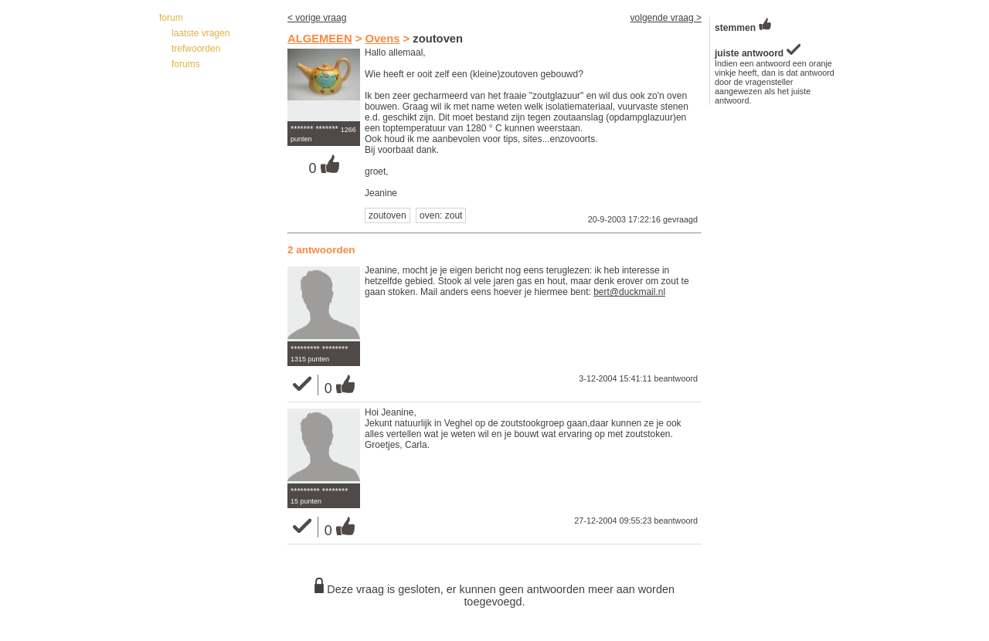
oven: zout (441, 215)
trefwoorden (196, 48)
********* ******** (319, 349)
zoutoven (387, 215)
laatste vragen (200, 33)
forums (186, 64)
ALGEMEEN (319, 38)
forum (171, 17)
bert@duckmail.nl (629, 292)
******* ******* (314, 129)
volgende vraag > (666, 17)
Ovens (382, 38)
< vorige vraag (316, 17)
